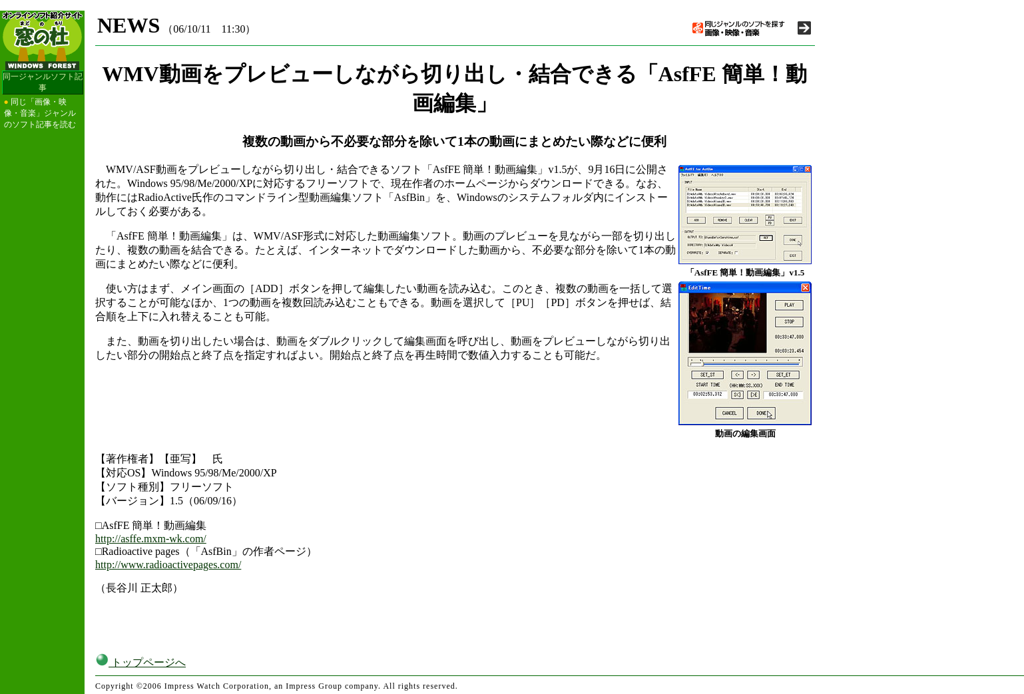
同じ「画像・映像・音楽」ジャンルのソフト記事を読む (40, 113)
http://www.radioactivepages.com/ (168, 564)
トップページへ (140, 662)
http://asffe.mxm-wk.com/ (150, 538)
